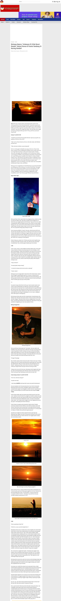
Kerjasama (34, 19)
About (2, 22)
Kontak (13, 22)
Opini (24, 19)
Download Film (34, 22)
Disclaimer (19, 22)
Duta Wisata (12, 19)
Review (28, 19)
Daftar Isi (7, 22)
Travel (7, 19)
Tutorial (19, 19)
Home (2, 19)
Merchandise (40, 19)
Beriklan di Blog (26, 22)
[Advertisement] (26, 32)
